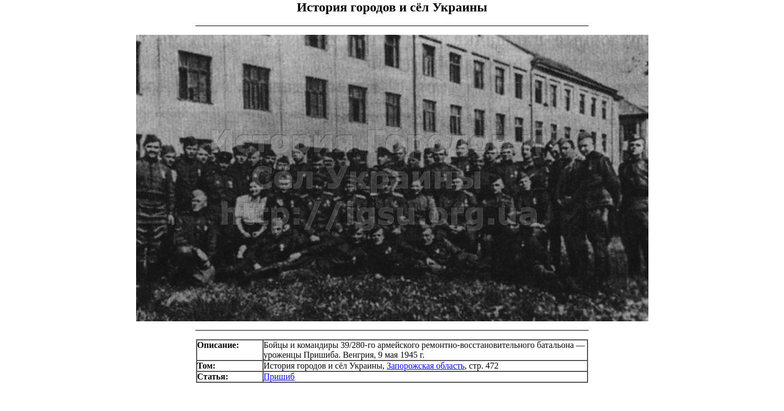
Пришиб (279, 376)
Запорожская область (425, 365)
